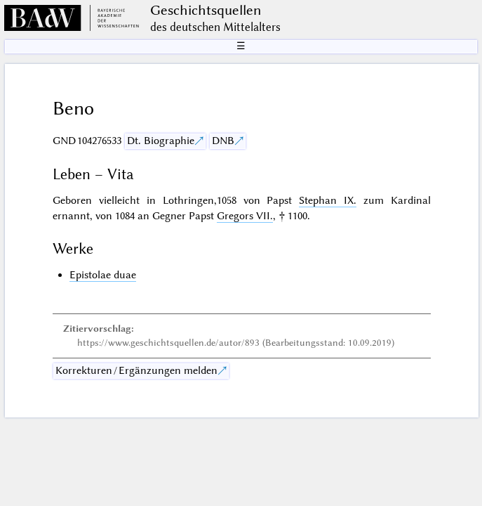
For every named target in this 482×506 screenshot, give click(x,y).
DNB (223, 140)
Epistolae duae (102, 274)
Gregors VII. (245, 215)
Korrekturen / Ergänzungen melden (136, 370)
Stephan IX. (327, 200)
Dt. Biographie (160, 140)
